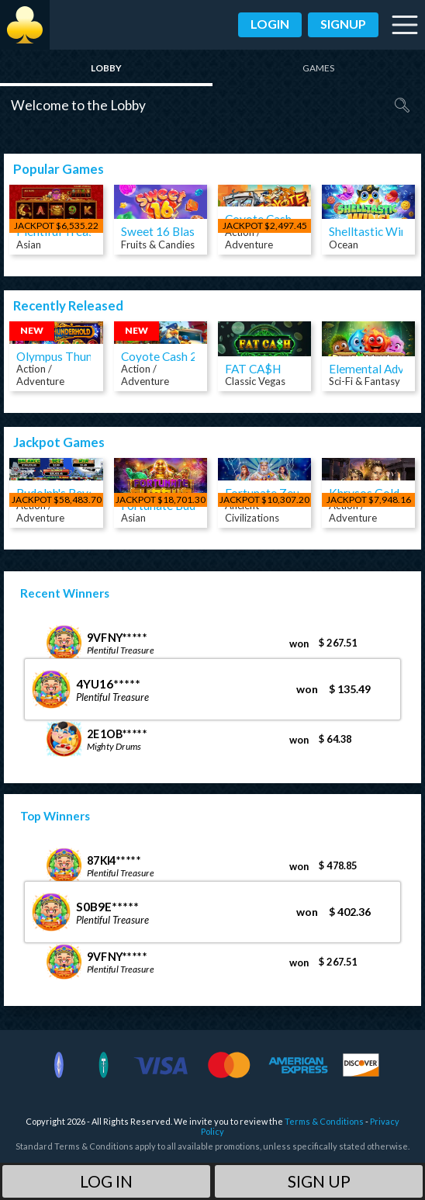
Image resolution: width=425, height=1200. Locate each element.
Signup (343, 23)
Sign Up (319, 1181)
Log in (106, 1181)
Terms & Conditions (324, 1121)
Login (270, 23)
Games (318, 68)
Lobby (106, 68)
